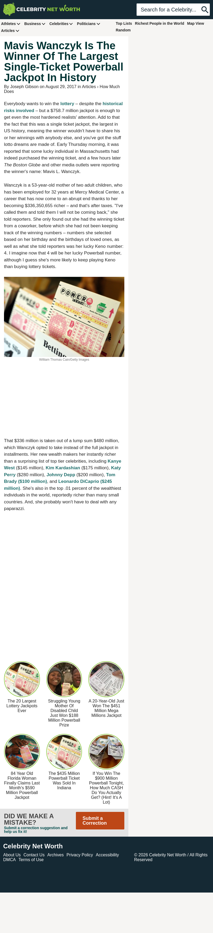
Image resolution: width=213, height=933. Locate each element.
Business (35, 23)
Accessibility (107, 855)
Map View (195, 23)
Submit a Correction (95, 821)
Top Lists (124, 23)
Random (123, 30)
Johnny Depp (61, 474)
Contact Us (33, 855)
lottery (67, 103)
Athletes (11, 23)
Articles (10, 30)
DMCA (9, 859)
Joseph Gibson (24, 86)
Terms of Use (31, 859)
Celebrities (61, 23)
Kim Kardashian (63, 467)
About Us (12, 855)
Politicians (88, 23)
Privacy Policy (80, 855)
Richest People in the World (159, 23)
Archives (55, 855)
